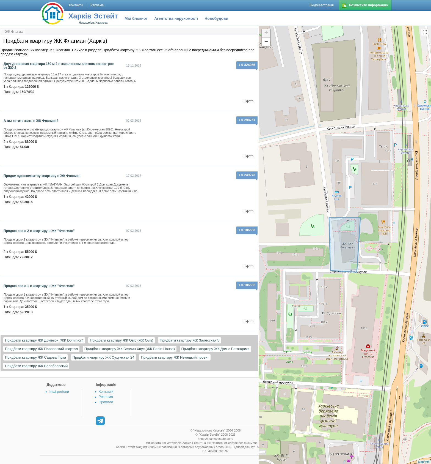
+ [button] (266, 33)
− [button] (266, 42)
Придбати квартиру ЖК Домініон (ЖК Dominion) (44, 340)
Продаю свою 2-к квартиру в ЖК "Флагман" (39, 231)
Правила (106, 402)
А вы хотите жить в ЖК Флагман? (31, 121)
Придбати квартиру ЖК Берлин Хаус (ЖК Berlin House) (129, 349)
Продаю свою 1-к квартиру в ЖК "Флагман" (39, 286)
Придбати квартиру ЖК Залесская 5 (189, 340)
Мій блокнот (136, 18)
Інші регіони (59, 391)
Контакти (106, 391)
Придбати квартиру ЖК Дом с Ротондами (215, 349)
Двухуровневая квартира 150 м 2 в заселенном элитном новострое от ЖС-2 (59, 66)
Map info (424, 461)
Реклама (106, 397)
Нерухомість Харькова (93, 22)
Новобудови (216, 18)
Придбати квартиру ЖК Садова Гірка (35, 357)
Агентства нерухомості (176, 18)
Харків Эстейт (93, 16)
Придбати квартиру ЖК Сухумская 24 (103, 357)
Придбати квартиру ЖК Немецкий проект (175, 357)
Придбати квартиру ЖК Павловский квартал (41, 349)
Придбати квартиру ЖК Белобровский (36, 366)
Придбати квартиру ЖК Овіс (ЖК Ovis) (121, 340)
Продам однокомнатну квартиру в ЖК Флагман (42, 176)
